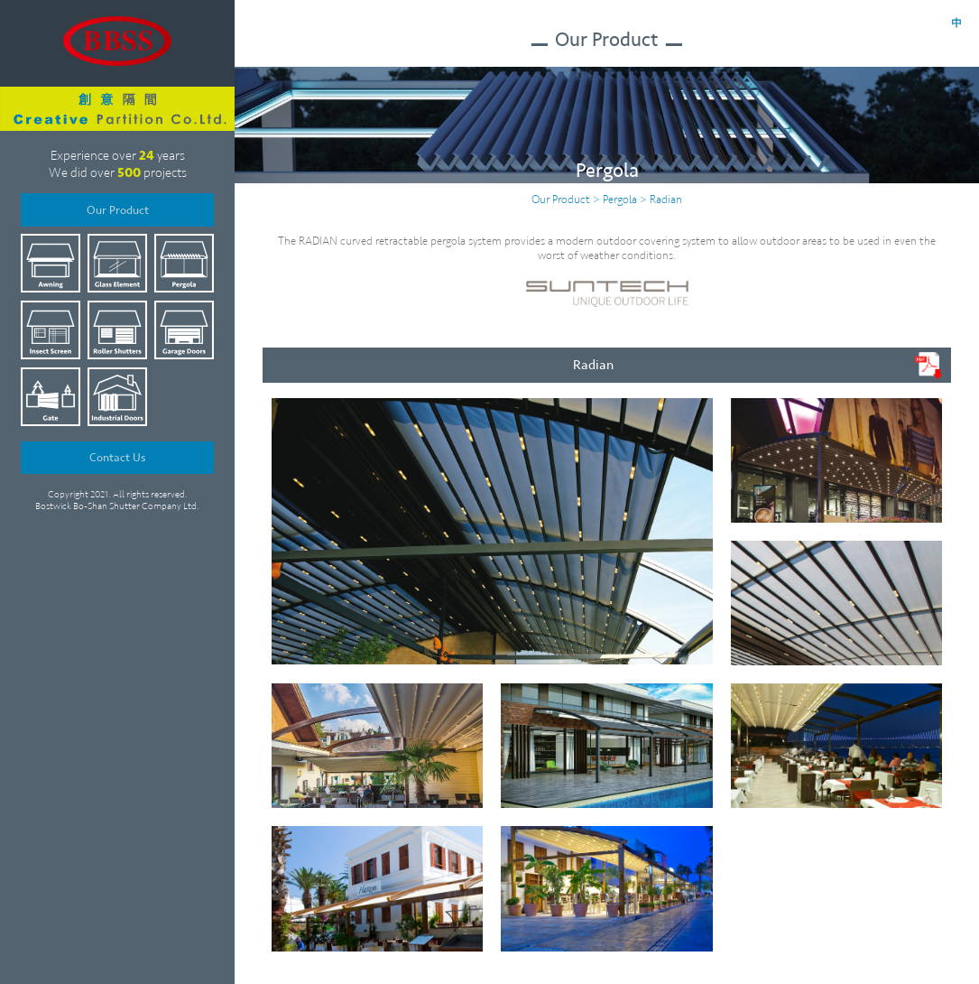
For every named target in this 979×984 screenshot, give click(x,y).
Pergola (620, 199)
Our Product (118, 210)
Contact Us (117, 457)
